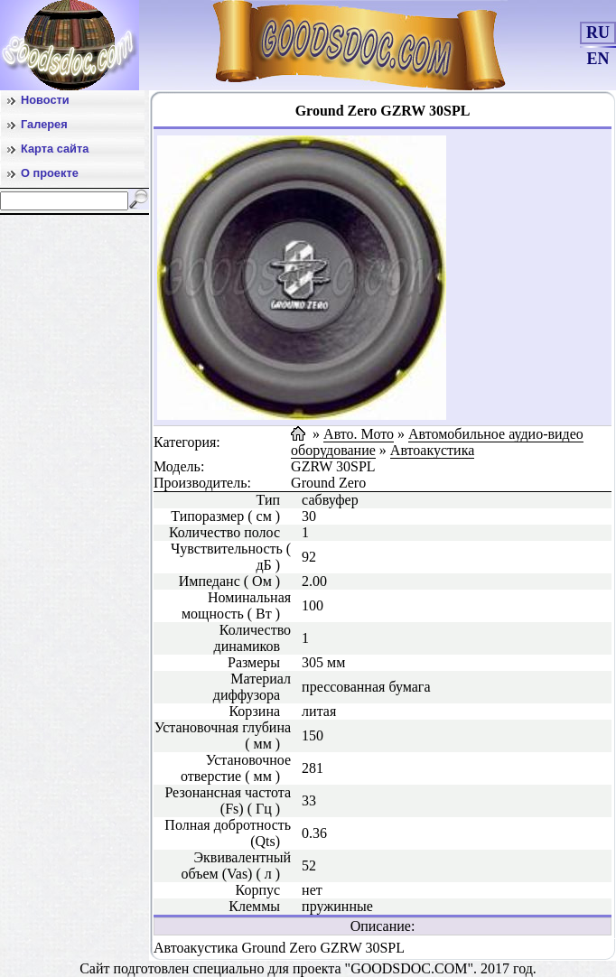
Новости (45, 100)
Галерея (44, 124)
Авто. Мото (358, 434)
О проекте (50, 173)
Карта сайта (55, 148)
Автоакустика (432, 450)
